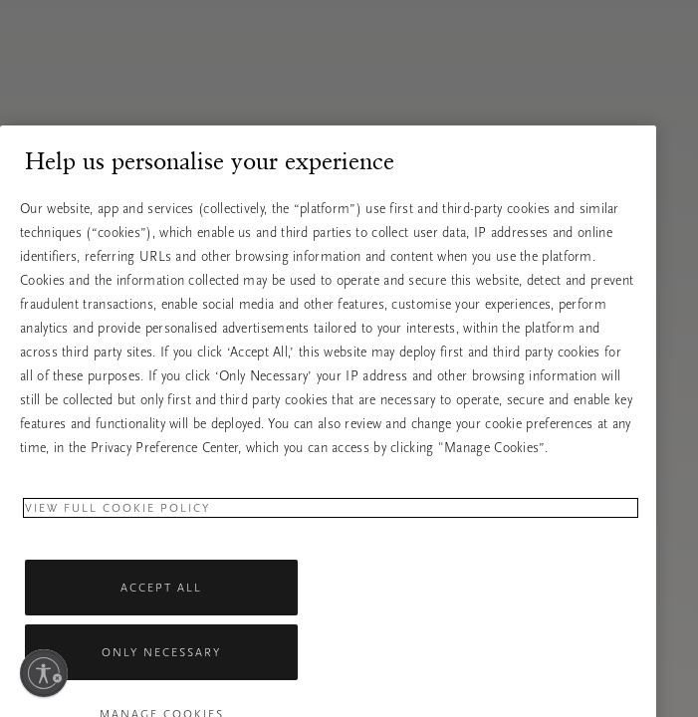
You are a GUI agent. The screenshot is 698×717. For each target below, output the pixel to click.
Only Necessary (161, 668)
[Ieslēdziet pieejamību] (44, 673)
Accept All (161, 603)
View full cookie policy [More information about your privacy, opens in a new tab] (117, 524)
